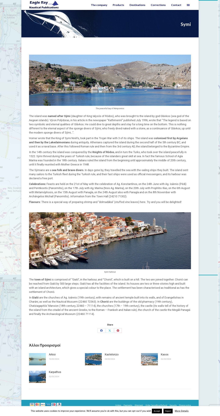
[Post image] (37, 365)
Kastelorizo (112, 360)
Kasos (165, 360)
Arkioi (52, 360)
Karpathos (55, 377)
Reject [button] (168, 411)
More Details (182, 411)
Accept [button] (157, 411)
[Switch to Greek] (188, 10)
